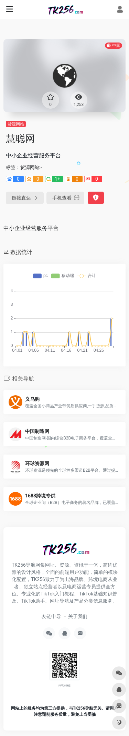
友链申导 (51, 616)
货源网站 (16, 124)
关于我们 (77, 616)
